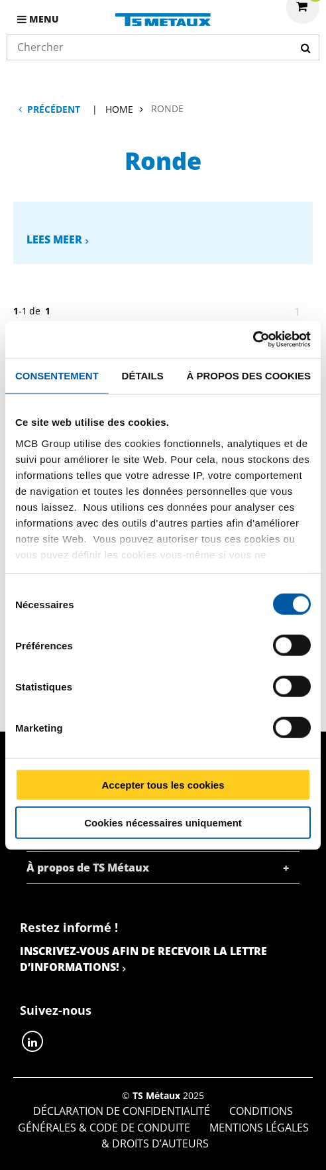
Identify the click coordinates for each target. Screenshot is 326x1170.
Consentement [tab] (57, 375)
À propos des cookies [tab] (248, 375)
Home (119, 109)
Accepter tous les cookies (162, 785)
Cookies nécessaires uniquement (163, 822)
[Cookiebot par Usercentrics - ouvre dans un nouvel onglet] (253, 339)
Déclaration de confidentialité (121, 1111)
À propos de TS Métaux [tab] (88, 867)
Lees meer (54, 239)
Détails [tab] (143, 375)
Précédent (53, 109)
